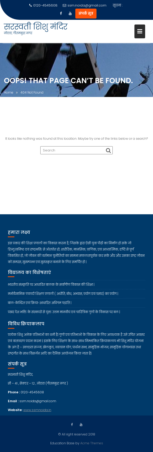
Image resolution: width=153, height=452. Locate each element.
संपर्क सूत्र (85, 13)
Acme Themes (91, 443)
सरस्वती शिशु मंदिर (35, 26)
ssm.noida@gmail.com (84, 5)
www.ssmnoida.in (37, 414)
